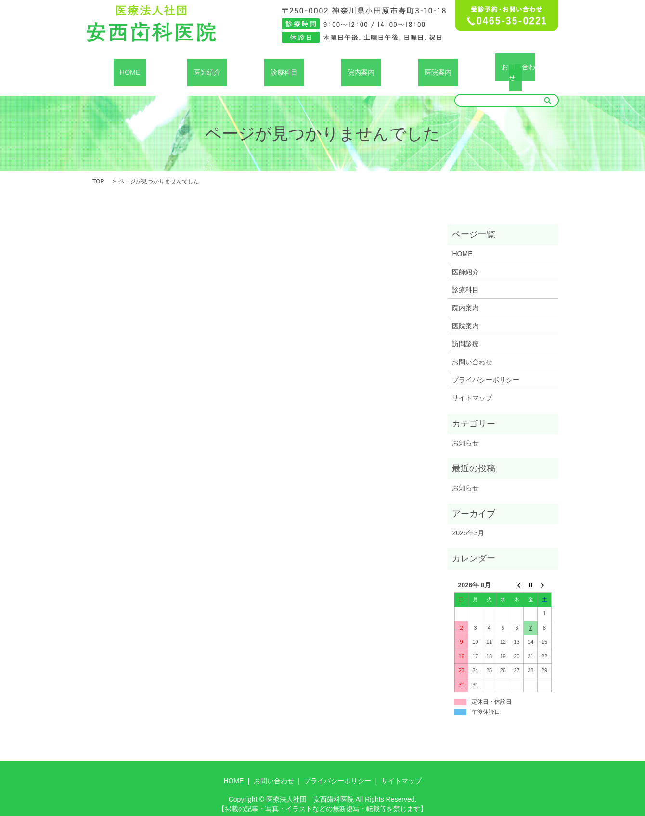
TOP (98, 170)
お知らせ (465, 431)
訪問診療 (465, 332)
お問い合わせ (515, 66)
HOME (130, 66)
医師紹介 (207, 66)
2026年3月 (468, 521)
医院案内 (438, 66)
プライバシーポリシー (485, 368)
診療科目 (284, 66)
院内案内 (361, 66)
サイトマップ (472, 386)
